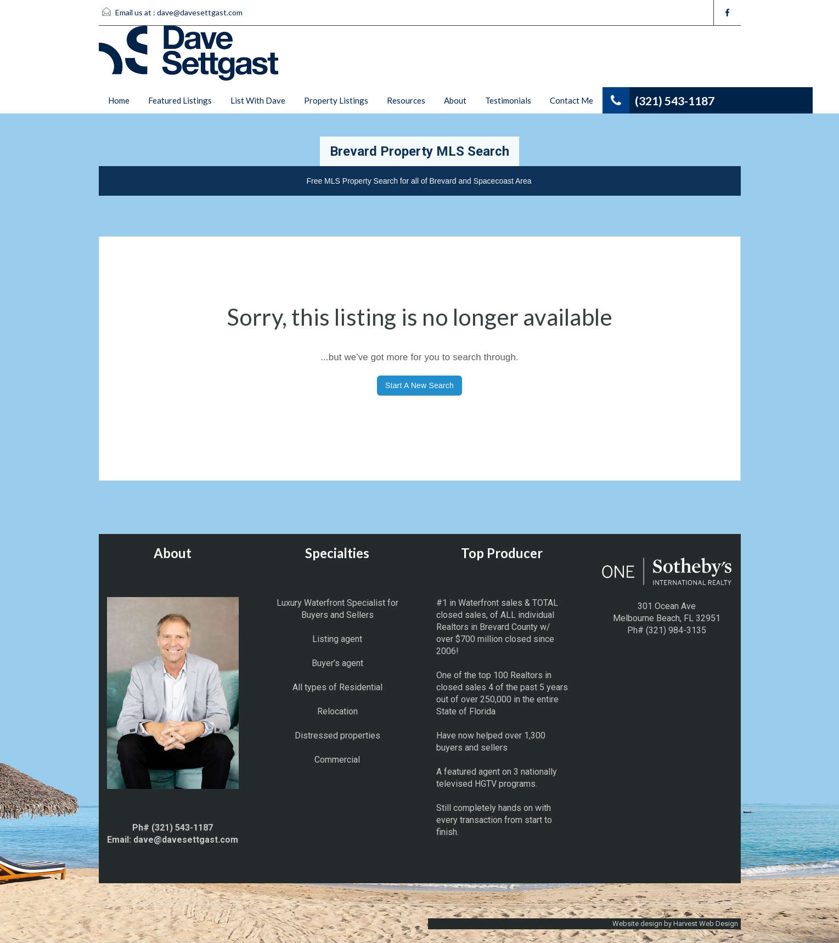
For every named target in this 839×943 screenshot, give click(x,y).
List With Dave (257, 100)
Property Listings (336, 100)
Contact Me (571, 100)
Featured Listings (180, 100)
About (455, 100)
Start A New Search (419, 385)
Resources (406, 100)
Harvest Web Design (705, 923)
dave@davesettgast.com (200, 12)
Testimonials (508, 100)
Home (118, 100)
